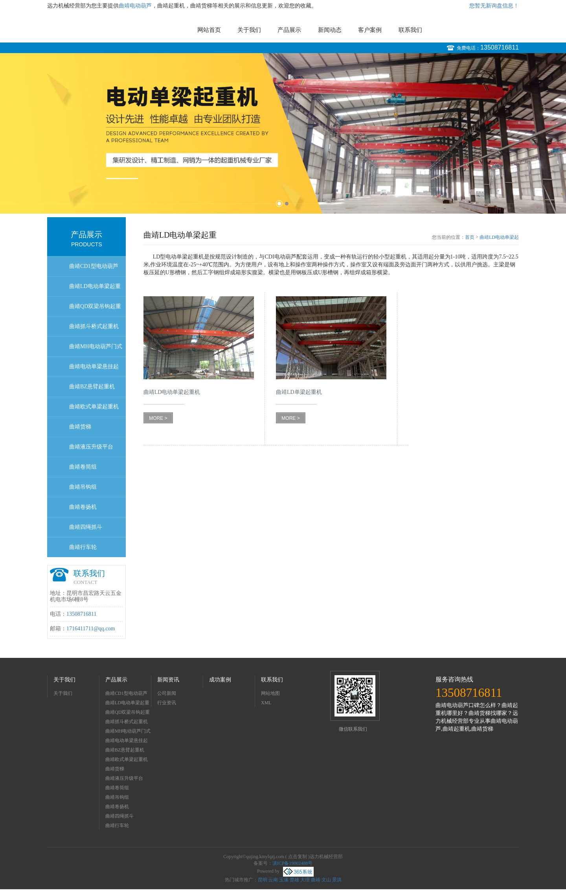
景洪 (337, 880)
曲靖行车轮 (83, 547)
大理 (305, 880)
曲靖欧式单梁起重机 (94, 407)
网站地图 (270, 693)
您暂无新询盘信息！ (494, 6)
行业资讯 (166, 702)
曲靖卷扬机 (83, 507)
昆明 (262, 880)
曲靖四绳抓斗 (85, 527)
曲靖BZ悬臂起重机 (92, 387)
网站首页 (209, 30)
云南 (273, 880)
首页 (469, 237)
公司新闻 (166, 693)
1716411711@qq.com (90, 628)
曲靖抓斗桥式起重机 (94, 326)
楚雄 (294, 880)
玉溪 (284, 880)
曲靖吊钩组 (83, 487)
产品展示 (289, 30)
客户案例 (370, 30)
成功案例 (220, 680)
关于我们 (249, 30)
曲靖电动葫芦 (135, 6)
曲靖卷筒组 (83, 467)
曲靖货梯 (80, 427)
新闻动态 (330, 30)
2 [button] (287, 203)
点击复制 (297, 856)
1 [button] (279, 203)
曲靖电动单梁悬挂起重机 (94, 370)
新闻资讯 (168, 680)
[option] (283, 133)
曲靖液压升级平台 (91, 447)
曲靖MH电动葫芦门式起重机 (95, 349)
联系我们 (410, 30)
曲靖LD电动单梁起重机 (95, 289)
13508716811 (499, 47)
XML (266, 702)
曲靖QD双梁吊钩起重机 (95, 309)
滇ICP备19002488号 (292, 863)
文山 (326, 880)
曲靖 (315, 880)
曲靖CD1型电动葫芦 (93, 266)
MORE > (158, 418)
